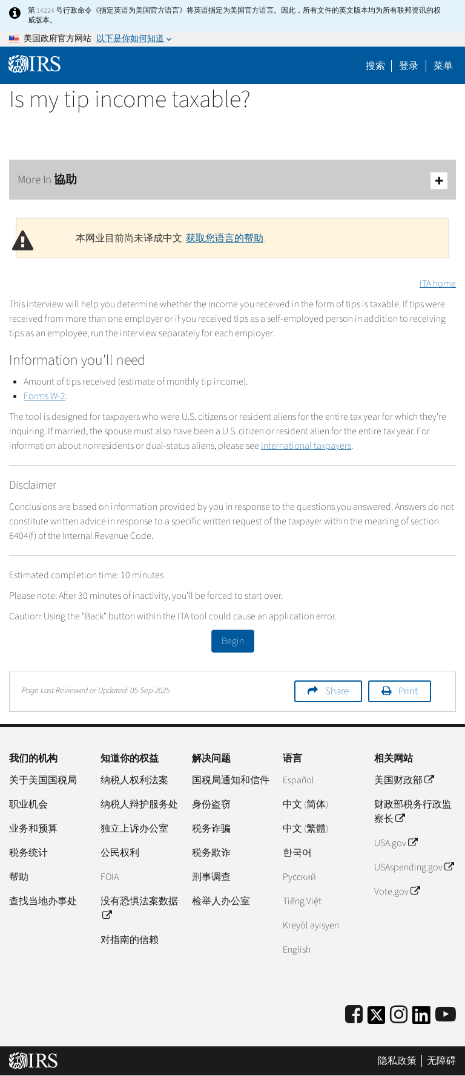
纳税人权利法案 (134, 780)
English (297, 949)
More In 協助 (232, 180)
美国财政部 (404, 780)
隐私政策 (397, 1061)
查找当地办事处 (43, 901)
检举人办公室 (221, 901)
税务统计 (28, 852)
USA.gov (395, 843)
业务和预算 (33, 828)
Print (408, 691)
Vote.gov (397, 891)
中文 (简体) (305, 804)
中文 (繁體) (305, 828)
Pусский (299, 877)
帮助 (18, 877)
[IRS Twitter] (377, 1019)
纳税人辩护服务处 (139, 804)
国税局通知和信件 (230, 780)
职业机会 (28, 804)
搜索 (375, 66)
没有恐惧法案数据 (139, 908)
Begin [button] (233, 641)
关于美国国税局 (43, 780)
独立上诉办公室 (134, 828)
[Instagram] (398, 1015)
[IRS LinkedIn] (421, 1019)
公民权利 (120, 852)
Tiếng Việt (302, 901)
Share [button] (337, 691)
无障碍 (441, 1061)
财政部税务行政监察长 (413, 812)
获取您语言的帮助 (224, 238)
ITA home (438, 283)
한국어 (297, 852)
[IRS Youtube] (445, 1015)
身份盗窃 (211, 804)
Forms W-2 (44, 396)
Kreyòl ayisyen (311, 925)
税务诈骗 (211, 828)
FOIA (110, 877)
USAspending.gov (413, 867)
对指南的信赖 (130, 940)
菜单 (443, 66)
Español (298, 780)
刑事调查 (211, 877)
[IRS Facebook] (354, 1015)
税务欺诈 (211, 852)
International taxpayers (306, 445)
